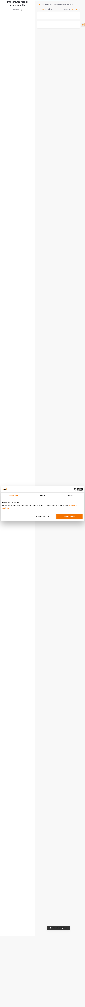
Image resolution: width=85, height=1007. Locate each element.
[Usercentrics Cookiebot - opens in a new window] (74, 489)
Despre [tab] (70, 495)
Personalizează (42, 516)
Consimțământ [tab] (14, 495)
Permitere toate (69, 516)
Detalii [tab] (42, 495)
